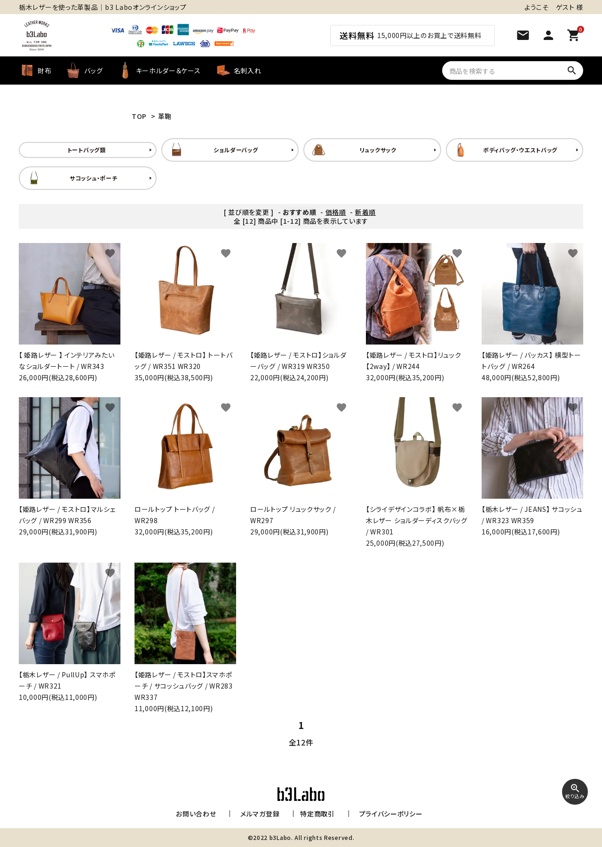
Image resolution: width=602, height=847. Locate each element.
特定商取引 (315, 813)
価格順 (335, 212)
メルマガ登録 (257, 813)
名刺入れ (238, 70)
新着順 (365, 212)
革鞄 (165, 116)
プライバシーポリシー (385, 813)
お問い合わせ (198, 813)
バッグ (84, 70)
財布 (35, 70)
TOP (139, 116)
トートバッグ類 (86, 150)
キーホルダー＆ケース (159, 70)
